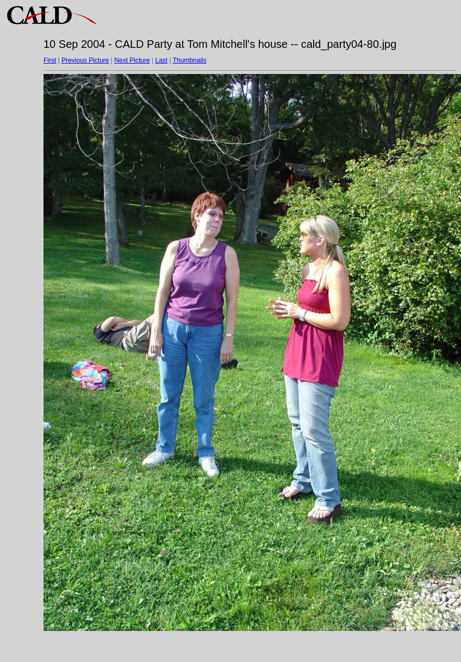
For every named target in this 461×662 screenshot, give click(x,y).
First (49, 60)
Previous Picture (85, 60)
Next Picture (131, 60)
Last (161, 60)
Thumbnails (190, 60)
